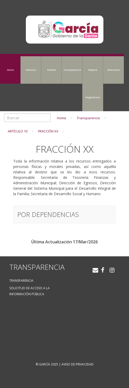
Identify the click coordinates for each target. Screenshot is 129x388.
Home (61, 118)
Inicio (10, 70)
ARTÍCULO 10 (17, 131)
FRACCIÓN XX (48, 131)
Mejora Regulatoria (93, 83)
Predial (51, 70)
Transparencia (72, 70)
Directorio (114, 70)
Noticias (31, 70)
